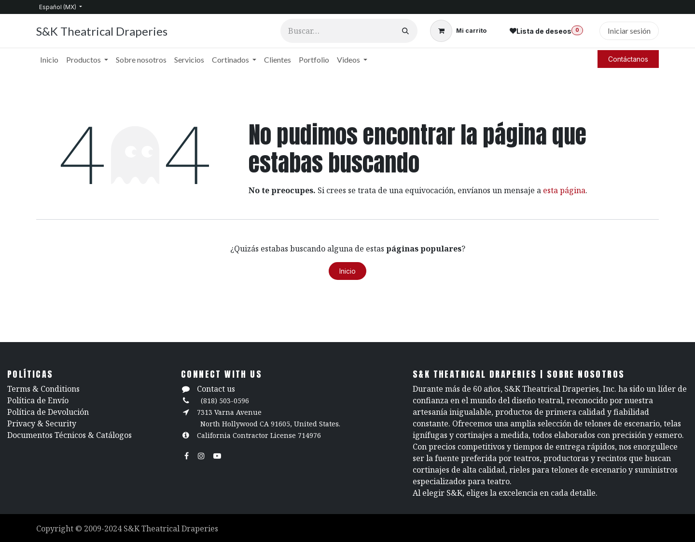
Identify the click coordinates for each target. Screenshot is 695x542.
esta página (564, 190)
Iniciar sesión (629, 30)
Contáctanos (628, 59)
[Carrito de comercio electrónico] (458, 31)
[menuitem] (49, 59)
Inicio (347, 271)
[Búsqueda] (405, 31)
